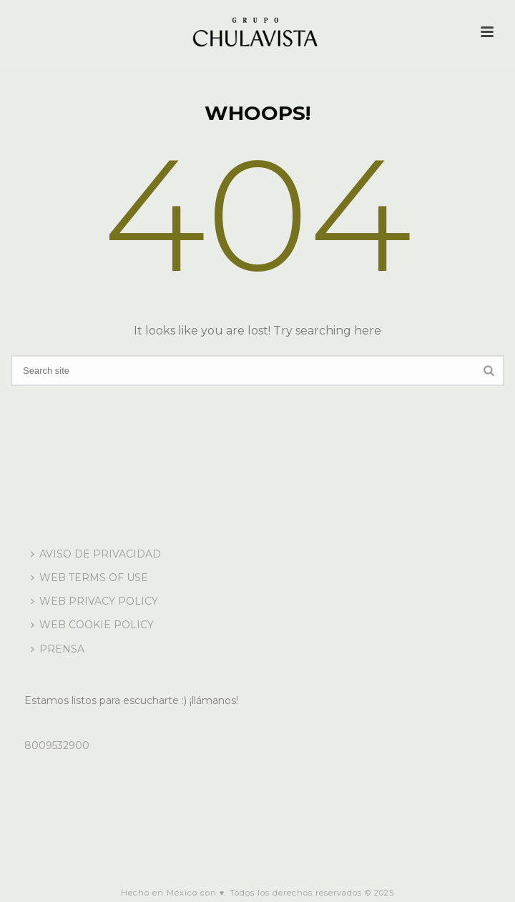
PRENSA (57, 649)
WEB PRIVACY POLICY (94, 601)
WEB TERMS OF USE (89, 577)
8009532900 (56, 745)
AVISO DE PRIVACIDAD (96, 553)
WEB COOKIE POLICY (92, 624)
